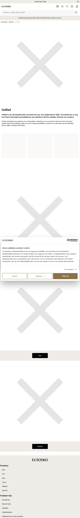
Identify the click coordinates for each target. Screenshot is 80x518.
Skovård (4, 490)
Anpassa (40, 276)
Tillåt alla (65, 276)
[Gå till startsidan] (6, 6)
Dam (3, 470)
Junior (4, 482)
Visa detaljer (69, 269)
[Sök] (76, 12)
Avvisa (14, 276)
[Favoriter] (67, 6)
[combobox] (38, 12)
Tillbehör (5, 486)
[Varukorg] (72, 6)
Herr (40, 355)
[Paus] (78, 1)
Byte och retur (6, 504)
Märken (11, 22)
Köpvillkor (5, 508)
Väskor (40, 446)
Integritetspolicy (7, 512)
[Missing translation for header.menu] (77, 6)
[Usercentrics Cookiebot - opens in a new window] (68, 240)
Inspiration (4, 22)
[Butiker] (57, 6)
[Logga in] (62, 6)
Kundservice (6, 500)
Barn (3, 478)
